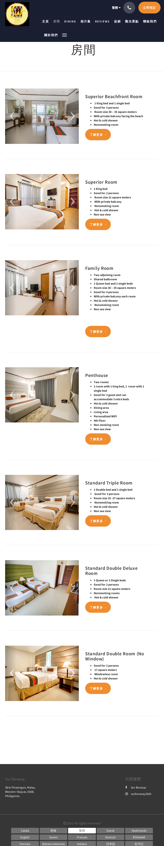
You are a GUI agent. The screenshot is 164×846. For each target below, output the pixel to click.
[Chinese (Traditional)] (82, 830)
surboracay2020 (138, 794)
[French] (82, 837)
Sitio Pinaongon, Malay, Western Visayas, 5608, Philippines (20, 791)
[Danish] (110, 830)
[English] (25, 837)
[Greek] (139, 837)
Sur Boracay (135, 787)
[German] (110, 837)
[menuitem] (46, 21)
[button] (64, 34)
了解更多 (96, 135)
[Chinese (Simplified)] (53, 830)
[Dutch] (139, 830)
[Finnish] (53, 837)
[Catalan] (25, 830)
